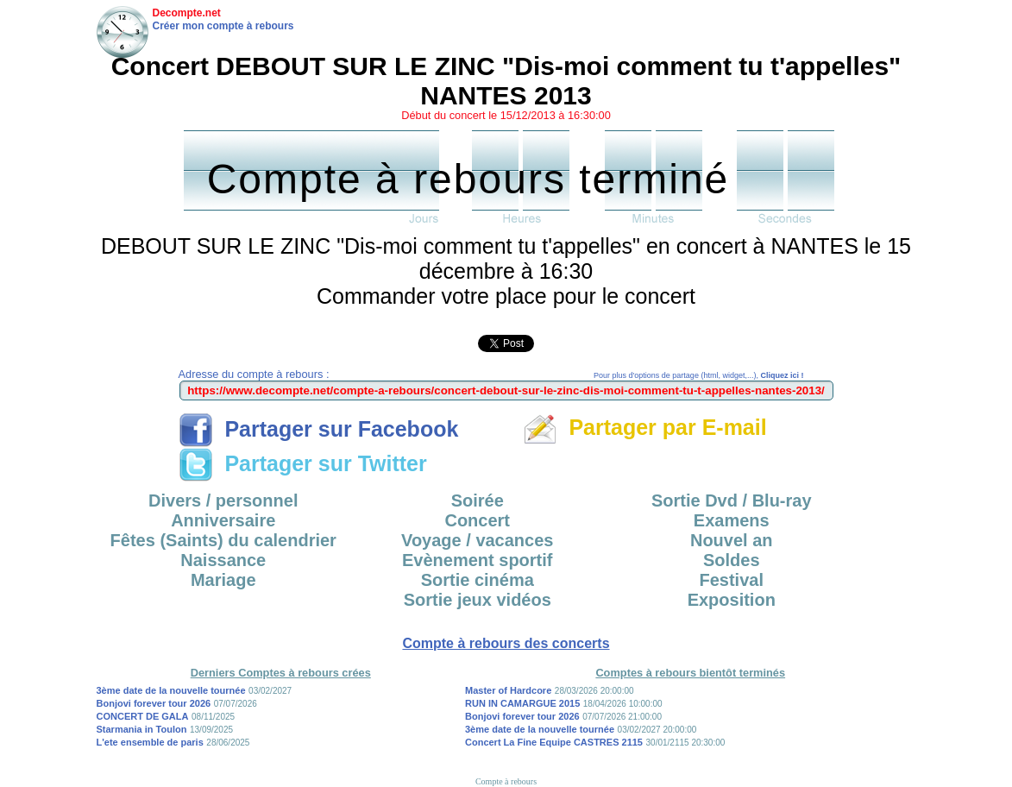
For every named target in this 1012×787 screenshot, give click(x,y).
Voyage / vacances (477, 540)
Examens (732, 520)
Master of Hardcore (508, 690)
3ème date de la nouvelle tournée (171, 690)
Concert (477, 520)
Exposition (732, 599)
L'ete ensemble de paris (150, 742)
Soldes (731, 560)
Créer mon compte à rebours (223, 26)
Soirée (477, 500)
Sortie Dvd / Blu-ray (731, 500)
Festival (732, 579)
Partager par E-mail (645, 427)
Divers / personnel (223, 500)
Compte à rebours (506, 781)
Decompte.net (187, 13)
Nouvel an (731, 540)
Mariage (223, 579)
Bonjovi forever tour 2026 (154, 703)
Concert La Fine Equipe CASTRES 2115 (554, 742)
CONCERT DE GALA (143, 716)
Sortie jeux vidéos (477, 599)
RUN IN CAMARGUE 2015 (522, 703)
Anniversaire (223, 520)
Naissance (223, 560)
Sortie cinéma (477, 579)
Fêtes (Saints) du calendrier (223, 540)
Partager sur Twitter (303, 463)
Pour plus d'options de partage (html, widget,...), (698, 375)
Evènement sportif (477, 560)
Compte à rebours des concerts (505, 643)
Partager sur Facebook (319, 429)
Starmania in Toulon (142, 729)
